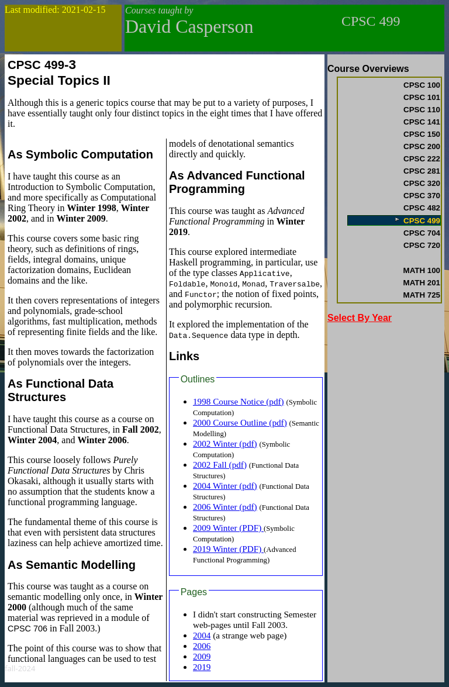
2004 (201, 635)
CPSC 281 (421, 171)
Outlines (198, 379)
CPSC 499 (416, 220)
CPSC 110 (421, 109)
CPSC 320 (421, 183)
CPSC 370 (421, 195)
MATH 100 (421, 270)
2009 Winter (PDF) (228, 528)
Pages (194, 592)
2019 (201, 667)
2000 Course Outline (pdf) (240, 422)
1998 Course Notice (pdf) (238, 401)
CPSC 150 (421, 134)
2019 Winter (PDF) (228, 549)
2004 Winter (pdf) (225, 486)
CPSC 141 (421, 122)
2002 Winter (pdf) (225, 443)
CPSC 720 (421, 245)
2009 (201, 656)
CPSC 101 (421, 97)
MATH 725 (421, 295)
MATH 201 (421, 282)
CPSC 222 (421, 158)
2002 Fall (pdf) (220, 464)
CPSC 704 (421, 233)
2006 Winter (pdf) (225, 507)
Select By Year (359, 318)
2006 (201, 646)
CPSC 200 (421, 146)
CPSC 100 (421, 85)
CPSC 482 (421, 207)
